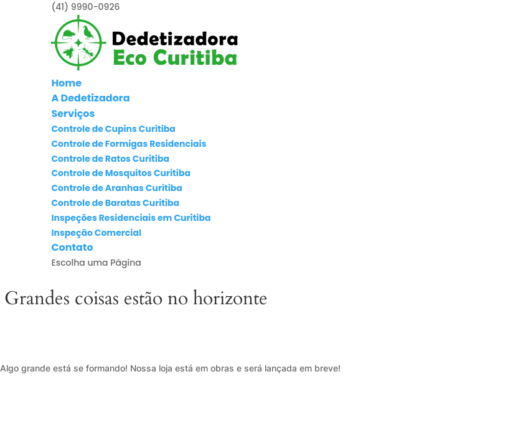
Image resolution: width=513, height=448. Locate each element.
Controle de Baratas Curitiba (115, 203)
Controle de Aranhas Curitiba (116, 188)
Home (66, 83)
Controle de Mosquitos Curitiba (121, 173)
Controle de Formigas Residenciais (128, 144)
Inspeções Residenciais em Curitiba (130, 218)
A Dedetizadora (90, 98)
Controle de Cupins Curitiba (113, 129)
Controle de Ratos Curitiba (110, 158)
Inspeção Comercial (96, 232)
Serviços (73, 113)
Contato (72, 247)
